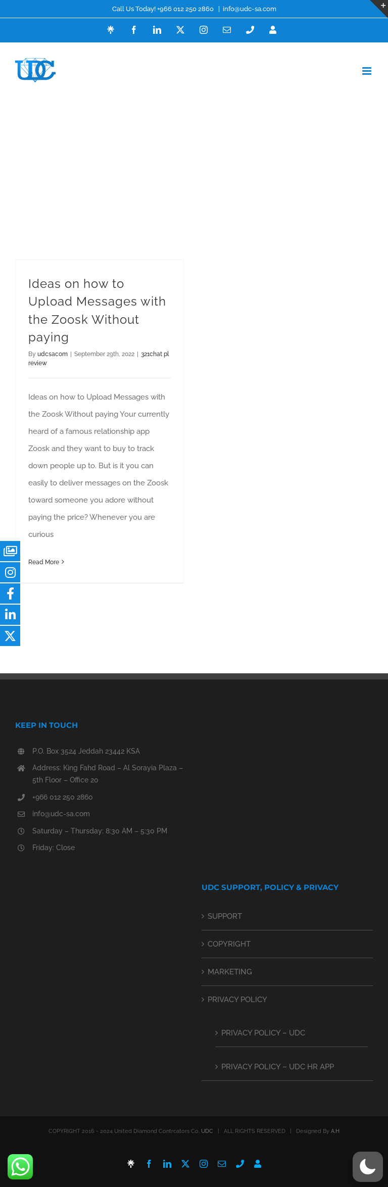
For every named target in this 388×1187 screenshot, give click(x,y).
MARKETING (230, 971)
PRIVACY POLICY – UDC (263, 1032)
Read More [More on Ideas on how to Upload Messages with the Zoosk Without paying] (43, 562)
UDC (207, 1131)
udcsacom (52, 354)
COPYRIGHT (229, 944)
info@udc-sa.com (249, 9)
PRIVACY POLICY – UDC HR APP (277, 1066)
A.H (335, 1131)
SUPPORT (225, 916)
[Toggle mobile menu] (367, 71)
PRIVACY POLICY (237, 999)
